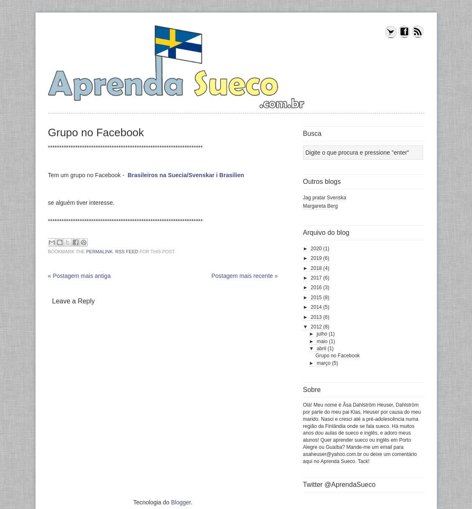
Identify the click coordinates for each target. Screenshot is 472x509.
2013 (317, 317)
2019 (317, 258)
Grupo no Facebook (337, 356)
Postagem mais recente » (245, 275)
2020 (317, 249)
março (324, 363)
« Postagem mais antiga (79, 275)
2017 (317, 278)
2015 (317, 297)
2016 (317, 287)
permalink (99, 251)
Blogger (181, 502)
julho (322, 334)
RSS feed (126, 251)
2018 (317, 268)
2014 (317, 307)
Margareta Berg (320, 206)
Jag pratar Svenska (324, 198)
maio (322, 341)
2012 (317, 327)
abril (321, 348)
